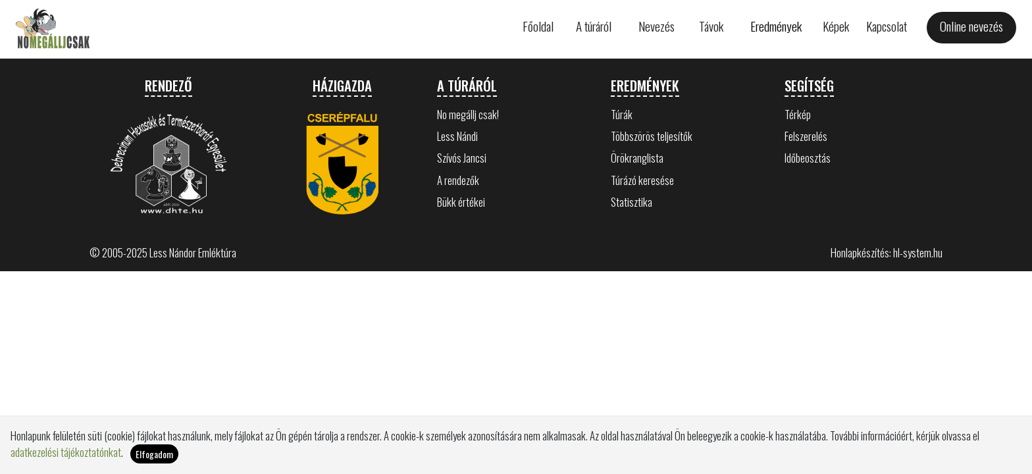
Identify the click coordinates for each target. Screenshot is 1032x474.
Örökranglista (637, 157)
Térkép (798, 114)
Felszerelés (806, 136)
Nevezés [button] (656, 26)
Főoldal (538, 26)
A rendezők (458, 180)
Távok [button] (711, 26)
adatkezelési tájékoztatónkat (66, 452)
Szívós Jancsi (461, 157)
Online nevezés (971, 26)
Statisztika (631, 202)
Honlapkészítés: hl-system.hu (886, 252)
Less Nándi (457, 136)
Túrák (621, 114)
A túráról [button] (593, 26)
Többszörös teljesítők (651, 136)
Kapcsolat (886, 26)
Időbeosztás (808, 157)
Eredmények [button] (776, 26)
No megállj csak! (468, 114)
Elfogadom (154, 454)
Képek (836, 26)
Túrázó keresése (642, 180)
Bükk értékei (461, 202)
